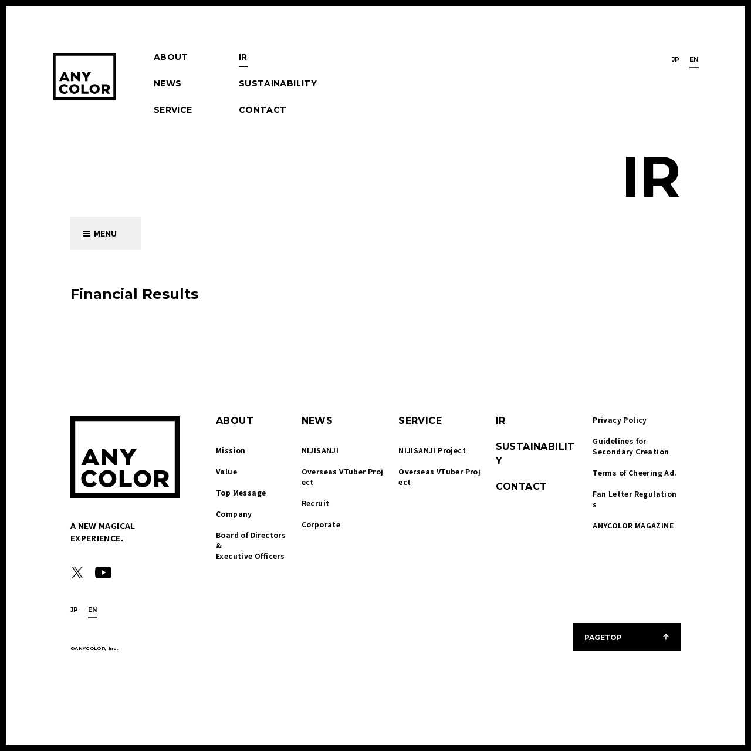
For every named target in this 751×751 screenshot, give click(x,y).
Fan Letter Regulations (634, 499)
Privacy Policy (620, 420)
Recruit (316, 503)
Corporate (321, 524)
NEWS (167, 83)
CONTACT (262, 110)
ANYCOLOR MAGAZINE (633, 525)
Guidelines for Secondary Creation (631, 446)
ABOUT (171, 57)
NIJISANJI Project (432, 450)
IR (243, 57)
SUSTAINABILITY (278, 83)
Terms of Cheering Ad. (634, 472)
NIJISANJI (320, 450)
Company (234, 513)
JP (676, 59)
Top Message (241, 492)
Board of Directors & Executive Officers (252, 545)
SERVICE (173, 110)
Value (226, 471)
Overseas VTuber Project (343, 476)
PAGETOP (603, 637)
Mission (231, 450)
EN (694, 59)
